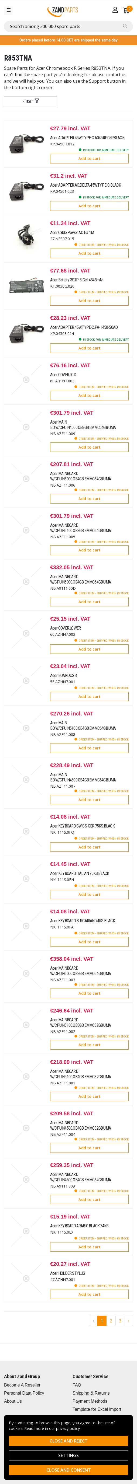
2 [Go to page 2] (111, 1321)
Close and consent (68, 1470)
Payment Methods (90, 1401)
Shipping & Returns (91, 1393)
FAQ (77, 1385)
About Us (13, 1401)
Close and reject (69, 1441)
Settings (68, 1455)
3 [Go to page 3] (120, 1321)
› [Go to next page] (128, 1321)
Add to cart (89, 158)
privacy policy (68, 1428)
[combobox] (68, 26)
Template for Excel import (97, 1409)
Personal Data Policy (24, 1393)
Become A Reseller (22, 1385)
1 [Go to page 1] (102, 1321)
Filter (30, 101)
